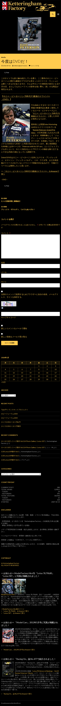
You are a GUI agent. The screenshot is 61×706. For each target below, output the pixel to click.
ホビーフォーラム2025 (9, 414)
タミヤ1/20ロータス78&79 (11, 422)
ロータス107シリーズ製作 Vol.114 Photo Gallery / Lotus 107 (23, 441)
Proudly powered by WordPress (11, 703)
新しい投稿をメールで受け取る (14, 337)
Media (3, 57)
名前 (3, 262)
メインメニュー (58, 14)
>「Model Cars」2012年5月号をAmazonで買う (18, 650)
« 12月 (3, 382)
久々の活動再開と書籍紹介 (30, 199)
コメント (6, 233)
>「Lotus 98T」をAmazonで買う (13, 613)
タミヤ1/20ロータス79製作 (11, 426)
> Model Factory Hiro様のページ (12, 609)
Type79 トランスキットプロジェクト (14, 410)
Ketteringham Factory (20, 66)
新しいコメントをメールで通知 (14, 328)
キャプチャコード (8, 317)
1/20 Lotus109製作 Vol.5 (10, 452)
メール (4, 272)
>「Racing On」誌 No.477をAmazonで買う (16, 694)
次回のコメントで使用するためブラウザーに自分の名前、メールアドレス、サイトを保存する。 (29, 295)
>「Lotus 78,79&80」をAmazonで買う (15, 611)
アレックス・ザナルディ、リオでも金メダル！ (30, 207)
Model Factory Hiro (8, 594)
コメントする (35, 66)
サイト (4, 282)
